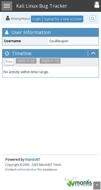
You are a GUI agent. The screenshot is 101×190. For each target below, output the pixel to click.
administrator (27, 169)
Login (37, 19)
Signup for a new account (63, 19)
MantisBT (32, 159)
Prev (9, 61)
